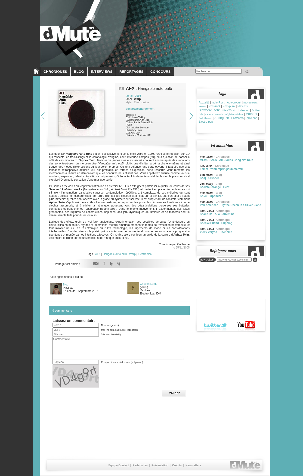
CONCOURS (160, 71)
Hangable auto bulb (115, 254)
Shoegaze (221, 118)
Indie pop (251, 118)
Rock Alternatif (205, 118)
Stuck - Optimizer (211, 196)
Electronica (145, 254)
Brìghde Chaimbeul (234, 114)
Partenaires (140, 465)
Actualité (204, 102)
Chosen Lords (148, 283)
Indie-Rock (218, 102)
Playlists (243, 106)
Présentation (160, 465)
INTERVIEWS (101, 71)
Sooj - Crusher (209, 178)
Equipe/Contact (118, 465)
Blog (65, 284)
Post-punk (229, 106)
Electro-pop (206, 121)
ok (255, 259)
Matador (251, 114)
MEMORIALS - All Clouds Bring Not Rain (226, 160)
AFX (97, 254)
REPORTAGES (131, 71)
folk (217, 110)
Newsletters (193, 465)
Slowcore (205, 110)
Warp (132, 254)
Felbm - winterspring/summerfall (221, 169)
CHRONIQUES (55, 71)
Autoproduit (234, 102)
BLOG (79, 71)
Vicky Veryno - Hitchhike (216, 232)
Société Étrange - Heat (214, 187)
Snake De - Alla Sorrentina (217, 214)
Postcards (237, 118)
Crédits (177, 465)
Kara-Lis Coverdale (214, 114)
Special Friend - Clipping (216, 223)
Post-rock (214, 106)
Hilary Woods (229, 110)
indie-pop (243, 110)
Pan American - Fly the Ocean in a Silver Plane (230, 205)
